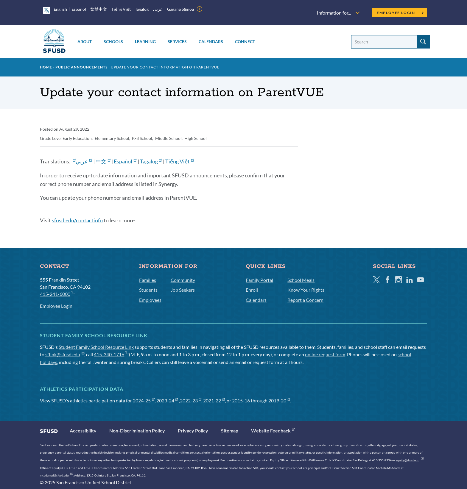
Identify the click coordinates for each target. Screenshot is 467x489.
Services (177, 41)
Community (183, 280)
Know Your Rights (305, 290)
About (84, 41)
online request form (325, 354)
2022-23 (191, 400)
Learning (145, 41)
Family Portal (259, 280)
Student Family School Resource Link (96, 347)
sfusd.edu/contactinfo (77, 220)
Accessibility (83, 430)
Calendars (211, 41)
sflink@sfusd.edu (64, 354)
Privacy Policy (193, 430)
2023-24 (167, 400)
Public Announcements (81, 67)
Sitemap (229, 430)
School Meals (301, 280)
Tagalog (142, 9)
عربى (158, 9)
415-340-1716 (111, 354)
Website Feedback (273, 430)
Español (78, 9)
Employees (150, 300)
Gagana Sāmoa (180, 9)
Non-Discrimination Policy (137, 430)
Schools (113, 41)
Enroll (252, 290)
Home (46, 67)
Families (147, 280)
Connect (245, 41)
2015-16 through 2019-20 (261, 400)
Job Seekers (183, 290)
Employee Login (400, 12)
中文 (103, 161)
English (60, 9)
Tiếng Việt (121, 9)
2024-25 (144, 400)
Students (148, 290)
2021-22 (214, 400)
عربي (84, 161)
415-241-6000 (57, 293)
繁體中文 (98, 9)
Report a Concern (305, 300)
